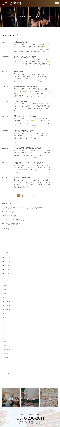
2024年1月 (4, 316)
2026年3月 (4, 221)
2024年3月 (4, 309)
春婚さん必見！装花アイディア (10, 204)
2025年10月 (4, 239)
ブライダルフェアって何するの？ (10, 197)
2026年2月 (4, 224)
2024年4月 (4, 305)
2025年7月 (4, 250)
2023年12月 (4, 320)
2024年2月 (4, 313)
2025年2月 (4, 268)
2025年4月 (4, 261)
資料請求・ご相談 (19, 410)
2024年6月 (4, 298)
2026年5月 (4, 213)
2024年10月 (4, 283)
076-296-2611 (32, 386)
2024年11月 (4, 279)
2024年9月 (4, 287)
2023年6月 (4, 342)
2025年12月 (4, 232)
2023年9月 (4, 331)
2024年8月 (4, 291)
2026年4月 (4, 217)
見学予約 (10, 410)
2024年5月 (4, 302)
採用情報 (36, 417)
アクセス (49, 410)
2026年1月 (4, 228)
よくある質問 (29, 410)
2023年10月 (4, 327)
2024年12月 (4, 276)
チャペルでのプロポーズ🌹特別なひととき (12, 201)
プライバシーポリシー (27, 417)
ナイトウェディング (7, 193)
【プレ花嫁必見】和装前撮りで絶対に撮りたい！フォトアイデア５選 (19, 190)
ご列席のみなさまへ (40, 410)
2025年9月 (4, 243)
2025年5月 (4, 257)
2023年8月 (4, 335)
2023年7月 (4, 339)
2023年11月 (4, 324)
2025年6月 (4, 254)
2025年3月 (4, 265)
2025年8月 (4, 246)
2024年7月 (4, 294)
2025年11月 (4, 235)
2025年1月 (4, 272)
